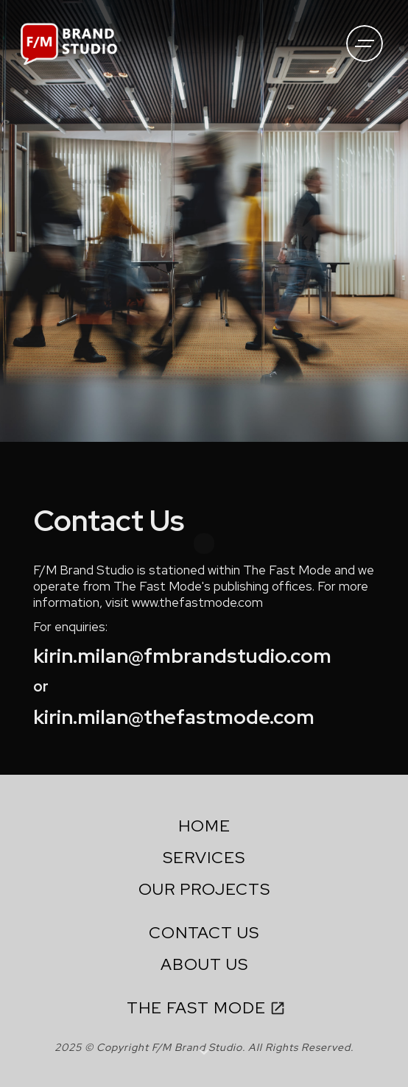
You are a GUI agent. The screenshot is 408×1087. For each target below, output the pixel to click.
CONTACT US (204, 932)
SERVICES (204, 857)
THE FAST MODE (196, 1008)
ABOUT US (204, 964)
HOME (204, 826)
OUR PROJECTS (204, 889)
